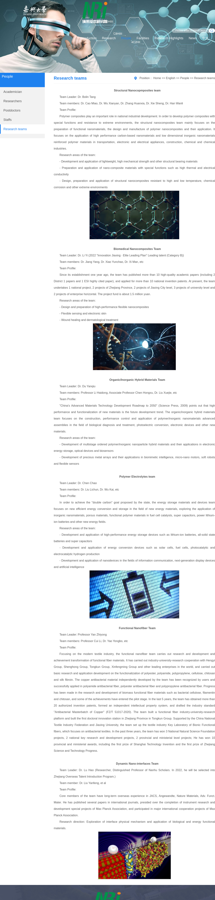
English (170, 78)
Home (157, 78)
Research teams (15, 129)
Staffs (7, 120)
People (126, 38)
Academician (12, 92)
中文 (205, 38)
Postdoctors (11, 110)
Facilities (143, 38)
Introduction (88, 38)
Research (109, 38)
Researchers (12, 101)
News (193, 38)
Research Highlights (168, 38)
